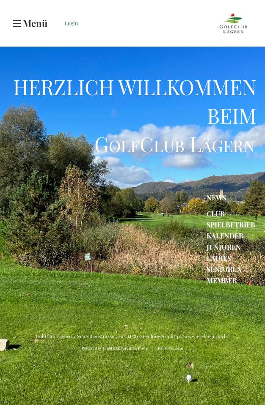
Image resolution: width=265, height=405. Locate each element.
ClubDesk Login (169, 347)
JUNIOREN (224, 247)
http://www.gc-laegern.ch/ (200, 336)
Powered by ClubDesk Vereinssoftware (115, 347)
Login (71, 23)
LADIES (219, 258)
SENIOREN (224, 269)
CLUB (216, 213)
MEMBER (222, 280)
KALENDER (225, 235)
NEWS (216, 197)
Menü (30, 23)
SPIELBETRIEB (231, 224)
